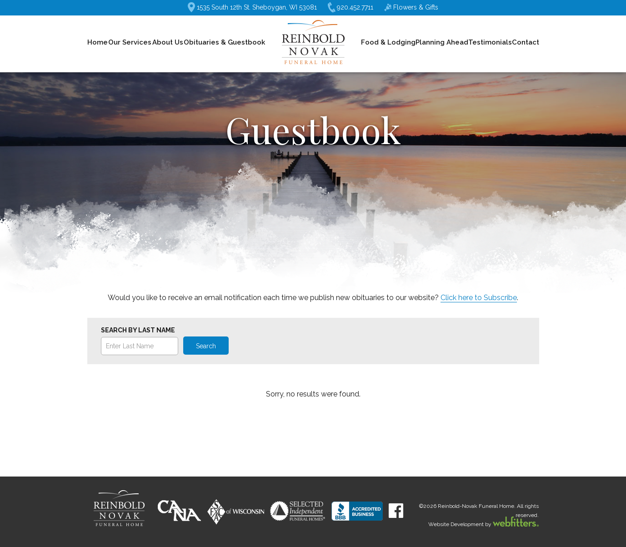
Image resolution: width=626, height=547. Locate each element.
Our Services (129, 42)
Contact (525, 42)
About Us (167, 42)
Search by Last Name (138, 330)
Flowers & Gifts (411, 7)
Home (97, 42)
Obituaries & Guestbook (224, 42)
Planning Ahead (442, 42)
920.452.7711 (350, 7)
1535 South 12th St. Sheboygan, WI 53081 (252, 7)
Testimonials (490, 42)
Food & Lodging (388, 42)
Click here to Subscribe (479, 297)
